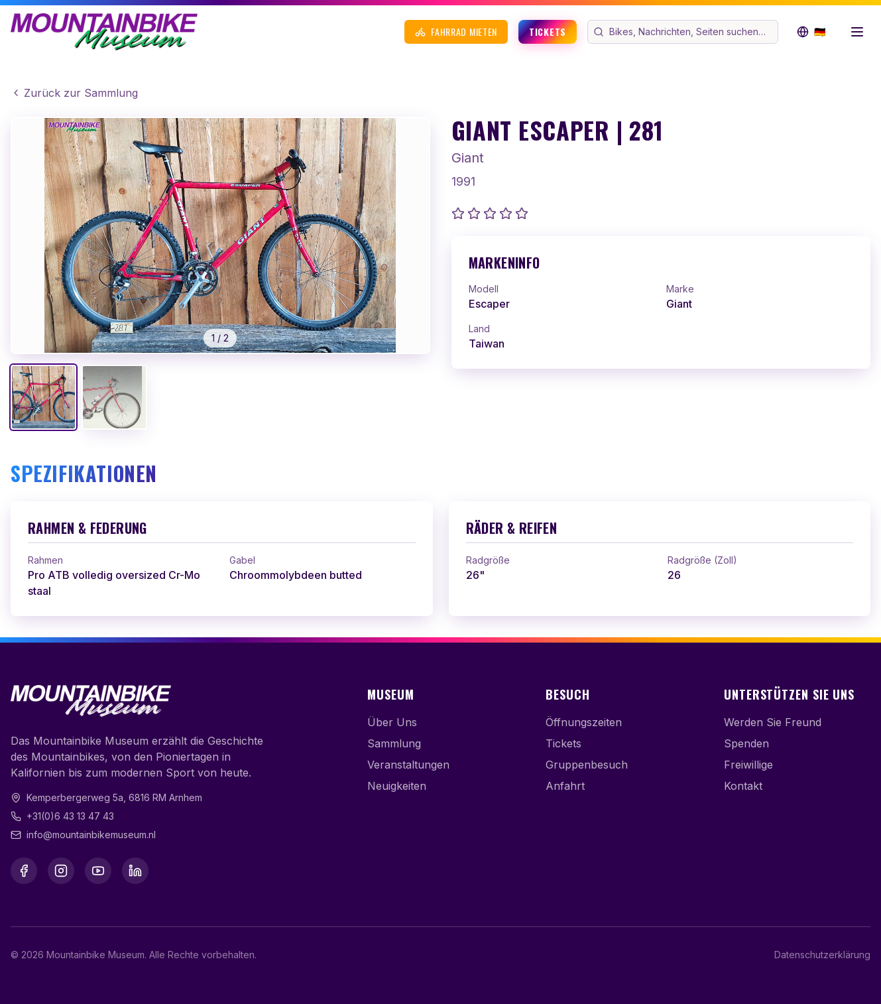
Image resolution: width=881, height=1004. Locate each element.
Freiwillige (748, 764)
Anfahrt (565, 785)
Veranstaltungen (408, 764)
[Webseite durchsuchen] (692, 31)
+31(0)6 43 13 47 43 (70, 816)
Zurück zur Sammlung (74, 92)
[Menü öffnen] (857, 32)
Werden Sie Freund (772, 722)
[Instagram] (61, 870)
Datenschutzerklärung (822, 954)
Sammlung (394, 743)
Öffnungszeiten (584, 722)
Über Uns (392, 722)
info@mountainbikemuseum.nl (91, 834)
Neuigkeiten (396, 785)
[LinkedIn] (135, 870)
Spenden (746, 743)
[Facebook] (24, 870)
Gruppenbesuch (587, 764)
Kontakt (743, 785)
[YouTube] (98, 870)
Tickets (547, 31)
